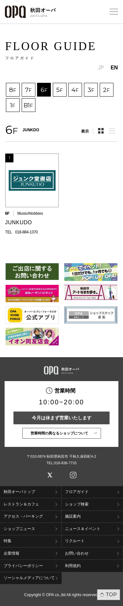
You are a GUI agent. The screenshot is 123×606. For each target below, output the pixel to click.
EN (114, 67)
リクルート (75, 541)
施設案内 (73, 516)
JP (101, 67)
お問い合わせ (77, 553)
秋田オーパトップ (19, 491)
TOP (111, 594)
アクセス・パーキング (23, 516)
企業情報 (11, 553)
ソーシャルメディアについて (29, 578)
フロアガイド (77, 491)
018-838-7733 (65, 463)
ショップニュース (19, 528)
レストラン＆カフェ (21, 504)
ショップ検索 (77, 504)
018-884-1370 (26, 232)
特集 (7, 541)
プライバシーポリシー (23, 565)
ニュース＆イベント (82, 528)
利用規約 (73, 565)
